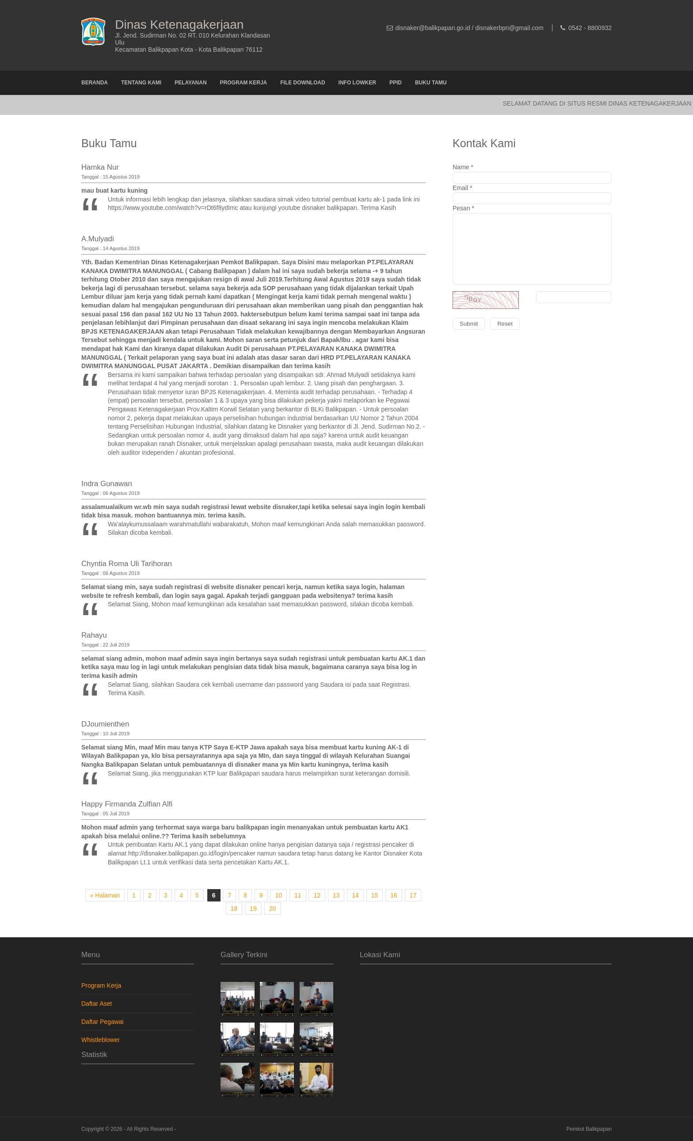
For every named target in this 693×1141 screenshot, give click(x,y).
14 (355, 895)
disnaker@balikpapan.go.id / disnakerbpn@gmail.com (470, 27)
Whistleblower (100, 1039)
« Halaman (105, 895)
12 (316, 895)
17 (413, 895)
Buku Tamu (431, 83)
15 (374, 895)
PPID (395, 83)
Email (532, 194)
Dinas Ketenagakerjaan (179, 24)
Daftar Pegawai (102, 1021)
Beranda (94, 83)
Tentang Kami (141, 83)
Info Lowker (357, 83)
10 (278, 895)
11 (297, 895)
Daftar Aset (96, 1003)
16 (393, 895)
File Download (302, 83)
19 (253, 908)
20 (272, 908)
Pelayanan (190, 83)
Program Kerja (243, 83)
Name (532, 174)
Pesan (532, 273)
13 (336, 895)
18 (234, 908)
